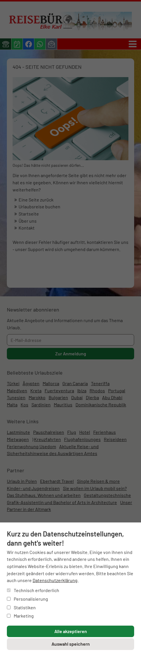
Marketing (20, 615)
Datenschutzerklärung (55, 580)
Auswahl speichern (70, 644)
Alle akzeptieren (70, 631)
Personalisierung (27, 599)
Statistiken (21, 607)
